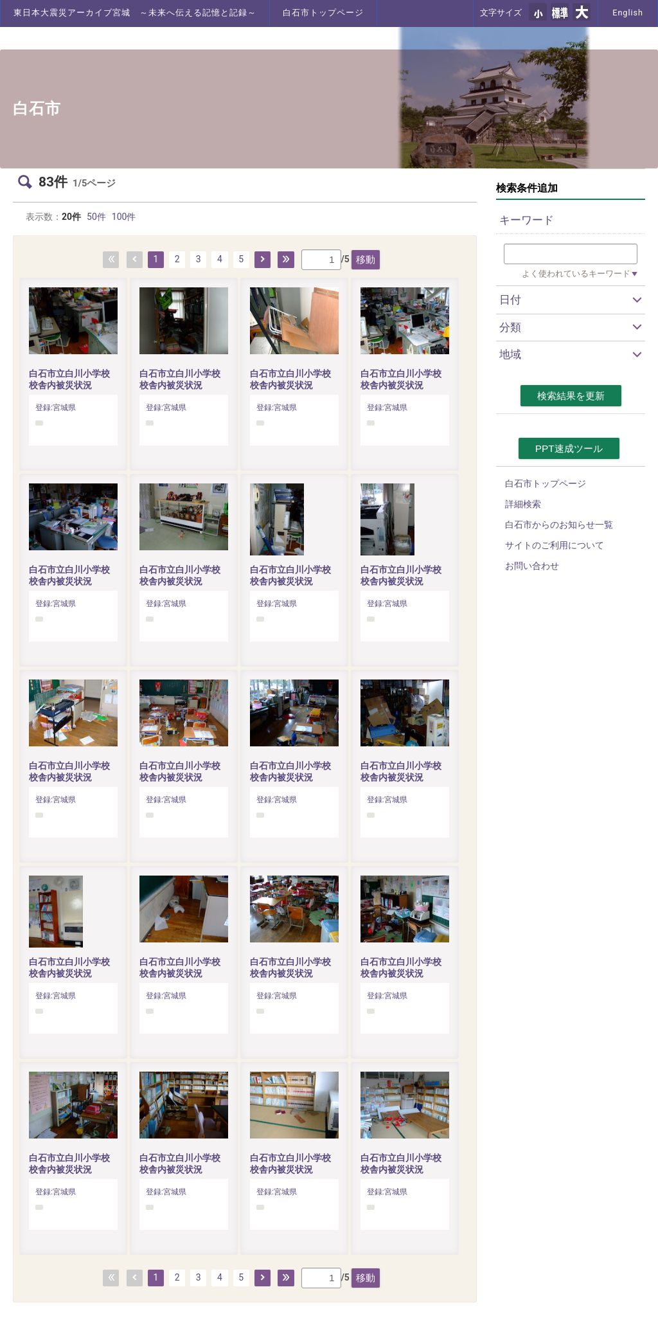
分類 (510, 327)
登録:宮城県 (55, 407)
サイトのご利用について (554, 545)
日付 (510, 299)
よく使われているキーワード (576, 273)
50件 (96, 217)
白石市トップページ (323, 12)
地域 (510, 354)
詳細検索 (523, 504)
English (627, 12)
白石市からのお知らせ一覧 (559, 524)
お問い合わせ (532, 566)
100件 (124, 217)
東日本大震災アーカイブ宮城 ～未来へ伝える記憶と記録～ (134, 12)
